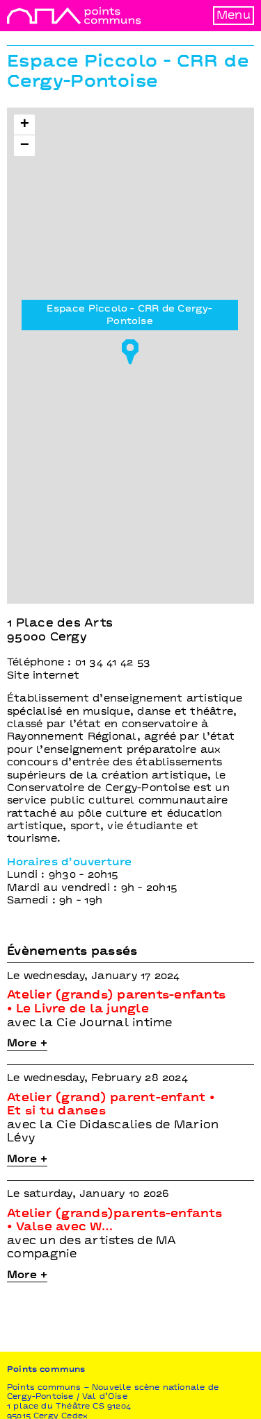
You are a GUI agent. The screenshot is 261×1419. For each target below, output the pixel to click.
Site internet (43, 676)
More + (27, 1043)
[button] (130, 347)
